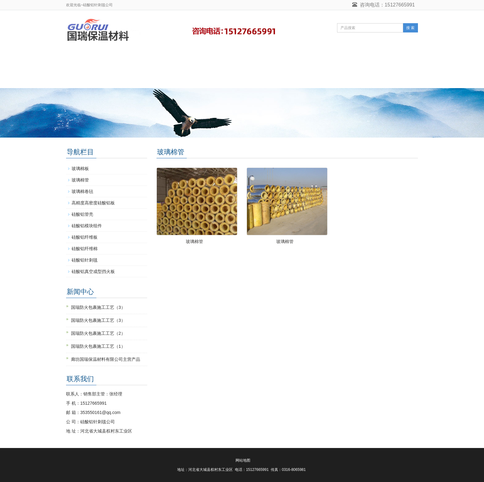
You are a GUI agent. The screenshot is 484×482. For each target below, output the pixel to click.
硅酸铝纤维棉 (85, 248)
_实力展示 (251, 58)
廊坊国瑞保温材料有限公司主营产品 (105, 359)
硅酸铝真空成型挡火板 (93, 271)
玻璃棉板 (80, 168)
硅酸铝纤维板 (85, 237)
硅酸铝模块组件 (87, 225)
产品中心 (170, 58)
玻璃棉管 (194, 241)
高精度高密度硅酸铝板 (93, 202)
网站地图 (243, 460)
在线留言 (345, 58)
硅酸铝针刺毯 (128, 58)
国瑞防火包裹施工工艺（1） (98, 346)
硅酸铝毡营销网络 (299, 58)
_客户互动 (210, 58)
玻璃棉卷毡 (82, 191)
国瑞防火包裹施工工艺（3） (98, 307)
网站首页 (85, 58)
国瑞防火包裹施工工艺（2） (98, 333)
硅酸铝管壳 (82, 214)
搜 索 (410, 28)
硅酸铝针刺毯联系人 (96, 78)
